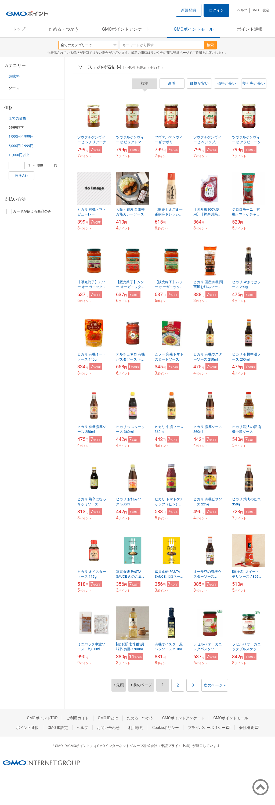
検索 (210, 45)
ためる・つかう (64, 29)
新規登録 (188, 10)
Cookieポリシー (165, 727)
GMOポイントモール (194, 29)
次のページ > (215, 685)
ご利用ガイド (77, 718)
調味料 (14, 76)
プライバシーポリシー (209, 727)
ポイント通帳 (250, 29)
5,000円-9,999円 (21, 146)
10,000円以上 (19, 155)
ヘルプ (242, 10)
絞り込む (21, 176)
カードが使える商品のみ (28, 211)
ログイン (216, 10)
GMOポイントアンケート (126, 29)
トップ (18, 29)
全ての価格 (17, 118)
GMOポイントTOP (42, 718)
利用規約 (135, 727)
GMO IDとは (108, 718)
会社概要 (249, 727)
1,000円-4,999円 (21, 136)
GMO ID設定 (260, 10)
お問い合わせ (108, 727)
